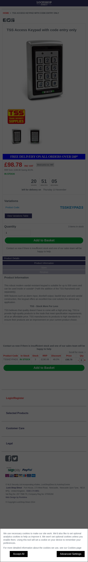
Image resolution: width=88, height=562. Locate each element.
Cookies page (74, 548)
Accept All (18, 554)
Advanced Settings (70, 554)
